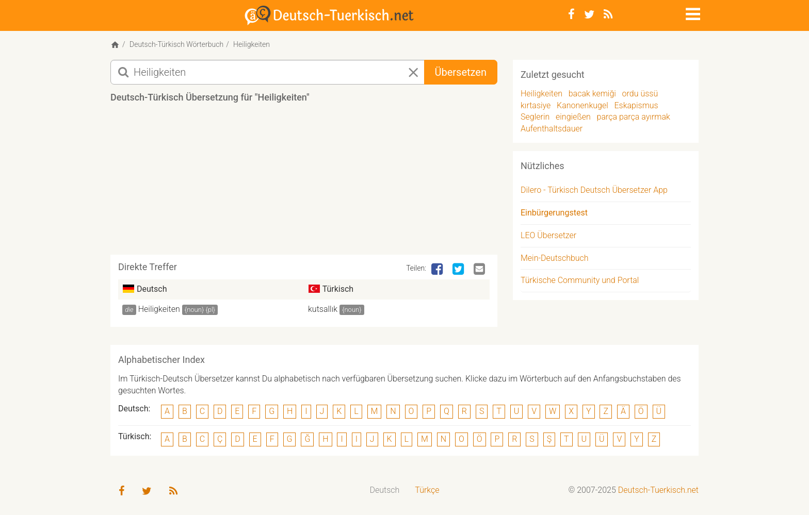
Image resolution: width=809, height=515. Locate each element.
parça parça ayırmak (633, 117)
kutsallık (322, 309)
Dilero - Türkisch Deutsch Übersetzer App (594, 190)
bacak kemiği (592, 93)
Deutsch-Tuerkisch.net (658, 490)
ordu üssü (640, 93)
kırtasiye (536, 105)
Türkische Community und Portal (580, 280)
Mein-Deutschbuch (555, 258)
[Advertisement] (303, 182)
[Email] (480, 269)
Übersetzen (461, 72)
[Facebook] (571, 14)
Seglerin (535, 117)
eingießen (573, 117)
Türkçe (427, 490)
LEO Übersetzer (548, 235)
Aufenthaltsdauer (552, 129)
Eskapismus (636, 105)
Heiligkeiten (159, 309)
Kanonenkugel (582, 105)
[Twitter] (589, 14)
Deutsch (385, 490)
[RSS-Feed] (608, 14)
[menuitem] (385, 490)
